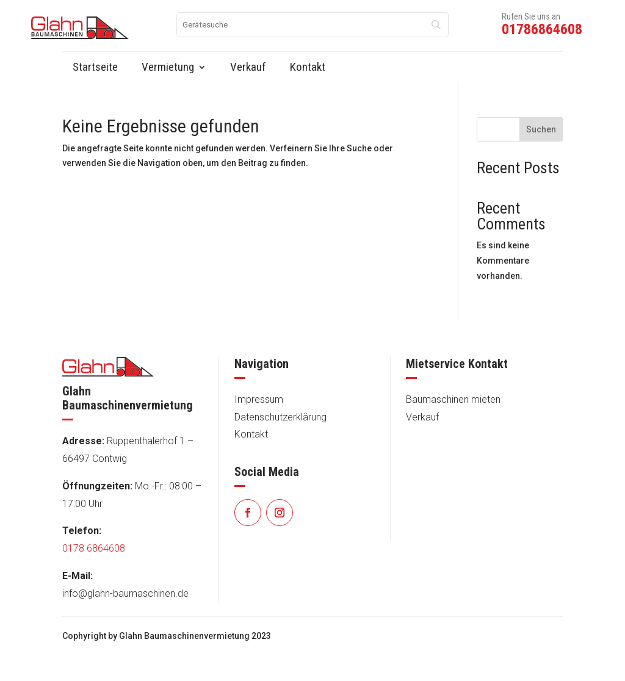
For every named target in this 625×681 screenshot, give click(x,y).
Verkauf (422, 417)
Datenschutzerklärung (280, 417)
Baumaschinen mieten (453, 399)
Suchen (541, 129)
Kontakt (251, 434)
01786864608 (542, 29)
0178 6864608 (93, 548)
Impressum (258, 399)
